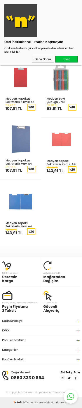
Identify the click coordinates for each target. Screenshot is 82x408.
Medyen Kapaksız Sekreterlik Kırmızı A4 (19, 100)
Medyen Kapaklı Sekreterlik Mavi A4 (18, 224)
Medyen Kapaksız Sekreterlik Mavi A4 (18, 162)
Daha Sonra (43, 59)
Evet (66, 59)
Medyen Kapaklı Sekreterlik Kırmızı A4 (61, 162)
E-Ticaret (28, 402)
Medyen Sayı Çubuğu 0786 (56, 100)
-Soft (18, 402)
